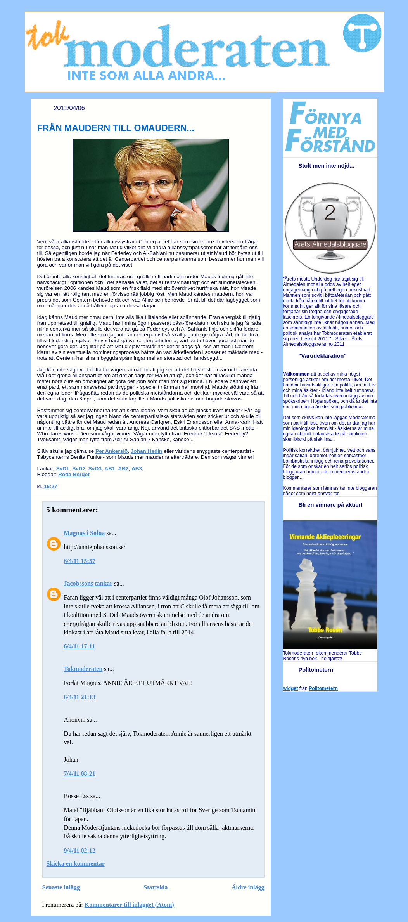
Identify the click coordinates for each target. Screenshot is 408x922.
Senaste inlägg (61, 887)
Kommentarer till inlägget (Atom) (129, 904)
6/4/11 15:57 (79, 561)
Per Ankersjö (111, 451)
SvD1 (62, 468)
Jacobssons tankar (88, 583)
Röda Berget (74, 474)
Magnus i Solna (84, 533)
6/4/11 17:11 (79, 646)
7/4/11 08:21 (79, 773)
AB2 (123, 468)
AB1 (109, 468)
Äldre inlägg (248, 887)
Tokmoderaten (83, 669)
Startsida (155, 887)
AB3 (136, 468)
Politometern (323, 688)
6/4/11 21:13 (79, 697)
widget (290, 688)
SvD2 (78, 468)
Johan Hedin (147, 451)
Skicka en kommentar (76, 863)
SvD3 (95, 468)
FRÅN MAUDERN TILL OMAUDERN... (115, 128)
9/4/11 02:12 (79, 850)
